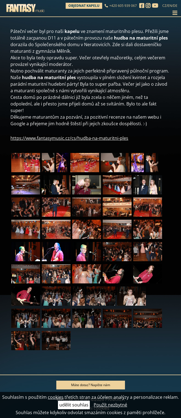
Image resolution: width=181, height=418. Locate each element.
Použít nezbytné (110, 405)
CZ (164, 5)
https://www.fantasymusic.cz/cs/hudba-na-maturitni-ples (69, 138)
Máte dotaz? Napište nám (90, 385)
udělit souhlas (73, 405)
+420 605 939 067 (123, 5)
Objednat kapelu (83, 5)
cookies (55, 397)
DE (175, 5)
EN (170, 5)
